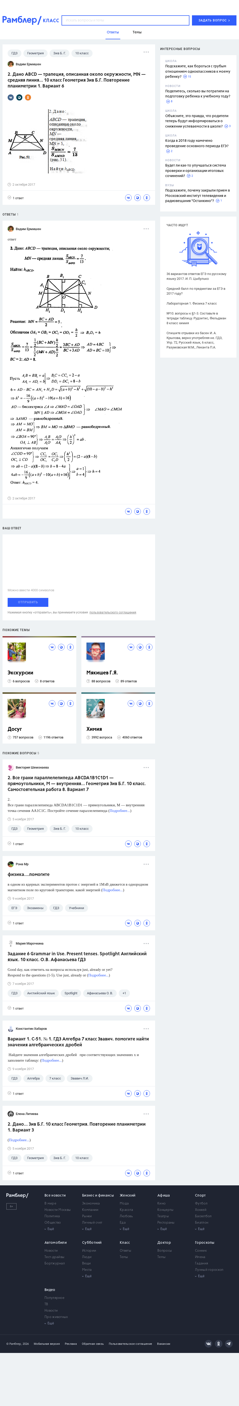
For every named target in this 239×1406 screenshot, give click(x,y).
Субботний (92, 1243)
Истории (89, 1250)
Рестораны (166, 1222)
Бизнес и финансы (98, 1195)
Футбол (201, 1203)
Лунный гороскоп (209, 1270)
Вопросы (164, 1250)
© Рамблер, (14, 1343)
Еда (123, 1222)
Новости (51, 1250)
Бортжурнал (54, 1263)
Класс (125, 1243)
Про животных (56, 1317)
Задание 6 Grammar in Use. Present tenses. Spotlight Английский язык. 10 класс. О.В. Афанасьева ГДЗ (77, 957)
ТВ (46, 1304)
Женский (127, 1195)
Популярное (54, 1298)
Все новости (55, 1195)
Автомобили (55, 1243)
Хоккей (200, 1210)
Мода (124, 1203)
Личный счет (92, 1222)
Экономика (91, 1203)
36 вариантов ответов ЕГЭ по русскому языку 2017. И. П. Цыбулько (196, 276)
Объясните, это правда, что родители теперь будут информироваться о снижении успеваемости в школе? (196, 121)
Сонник (201, 1250)
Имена (200, 1257)
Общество (52, 1222)
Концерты (165, 1210)
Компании (90, 1210)
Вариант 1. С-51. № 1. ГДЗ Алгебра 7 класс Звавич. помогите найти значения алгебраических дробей (78, 1042)
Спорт (200, 1195)
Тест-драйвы (54, 1257)
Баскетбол (203, 1216)
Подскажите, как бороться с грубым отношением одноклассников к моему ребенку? (197, 72)
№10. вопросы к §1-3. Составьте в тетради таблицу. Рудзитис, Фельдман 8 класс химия (196, 318)
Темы (124, 1257)
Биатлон (201, 1222)
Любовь (126, 1216)
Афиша (163, 1195)
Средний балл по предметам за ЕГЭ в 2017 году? (196, 291)
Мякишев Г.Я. (102, 673)
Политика (52, 1216)
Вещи (86, 1263)
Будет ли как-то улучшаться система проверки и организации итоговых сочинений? (195, 171)
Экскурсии (20, 673)
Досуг (15, 729)
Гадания (201, 1263)
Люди (87, 1257)
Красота (126, 1210)
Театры (163, 1216)
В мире (50, 1203)
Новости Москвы (57, 1210)
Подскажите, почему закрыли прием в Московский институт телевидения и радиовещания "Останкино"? (197, 196)
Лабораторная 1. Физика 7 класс (192, 303)
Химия (94, 729)
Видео (49, 1290)
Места (87, 1270)
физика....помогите (29, 874)
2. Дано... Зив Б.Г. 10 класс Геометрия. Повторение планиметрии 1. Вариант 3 (77, 1127)
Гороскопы (205, 1243)
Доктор (164, 1243)
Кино (161, 1203)
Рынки (87, 1216)
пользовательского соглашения (112, 612)
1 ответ (16, 198)
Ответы (125, 1250)
